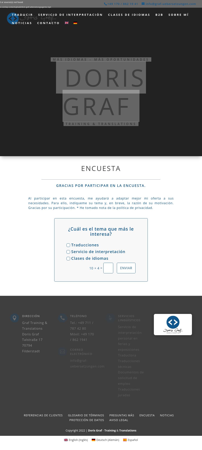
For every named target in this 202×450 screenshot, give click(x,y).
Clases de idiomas (129, 15)
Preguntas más (121, 415)
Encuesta (147, 415)
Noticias (22, 23)
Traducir (22, 15)
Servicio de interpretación (70, 15)
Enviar (126, 268)
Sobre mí (178, 15)
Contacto (48, 23)
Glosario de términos (86, 415)
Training (110, 430)
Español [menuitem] (133, 440)
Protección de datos (86, 420)
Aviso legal (118, 420)
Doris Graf (95, 430)
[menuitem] (66, 25)
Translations (127, 430)
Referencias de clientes (43, 415)
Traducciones (82, 245)
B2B (159, 15)
